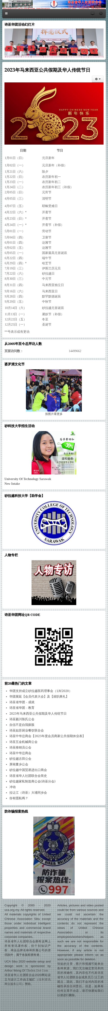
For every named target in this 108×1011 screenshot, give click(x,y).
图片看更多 (54, 414)
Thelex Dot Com (37, 970)
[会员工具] (98, 79)
